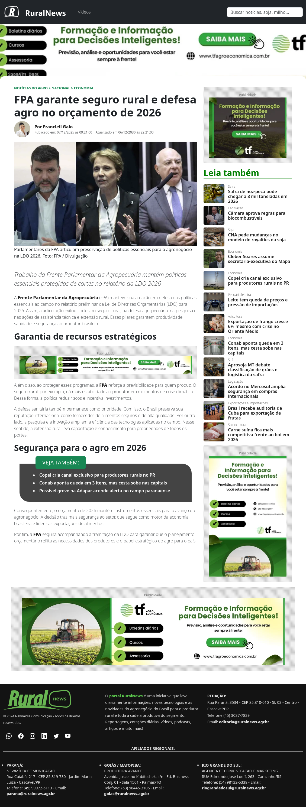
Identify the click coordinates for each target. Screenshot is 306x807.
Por (53, 127)
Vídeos (84, 12)
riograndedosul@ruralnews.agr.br (234, 787)
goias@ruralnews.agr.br (126, 793)
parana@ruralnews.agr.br (31, 793)
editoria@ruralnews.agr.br (244, 721)
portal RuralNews (126, 695)
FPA (103, 385)
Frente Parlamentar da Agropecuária (58, 298)
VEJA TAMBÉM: (60, 462)
